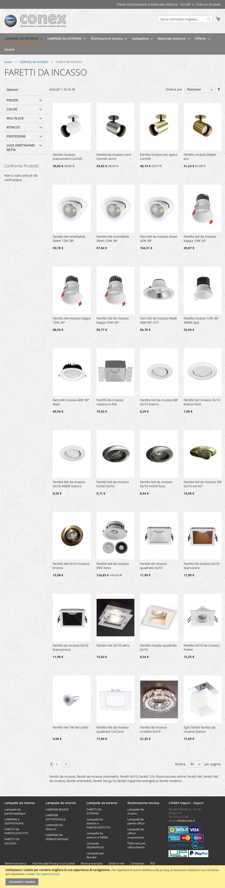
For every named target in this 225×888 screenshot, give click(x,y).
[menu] (112, 44)
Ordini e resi (116, 863)
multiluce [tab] (15, 118)
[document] (113, 876)
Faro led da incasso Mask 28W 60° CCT (158, 320)
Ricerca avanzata (92, 863)
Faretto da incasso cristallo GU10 (153, 729)
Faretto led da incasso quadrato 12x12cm (112, 729)
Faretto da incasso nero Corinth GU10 (113, 156)
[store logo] (35, 21)
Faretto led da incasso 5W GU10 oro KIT (202, 484)
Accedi (185, 4)
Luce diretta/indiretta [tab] (21, 147)
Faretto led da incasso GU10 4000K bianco (69, 484)
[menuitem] (22, 38)
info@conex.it (186, 821)
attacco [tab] (13, 127)
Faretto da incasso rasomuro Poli (109, 402)
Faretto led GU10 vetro (112, 645)
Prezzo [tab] (12, 100)
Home (8, 62)
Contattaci (137, 863)
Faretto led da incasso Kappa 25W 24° (112, 320)
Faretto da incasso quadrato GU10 (153, 566)
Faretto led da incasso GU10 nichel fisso (156, 484)
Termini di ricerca (15, 863)
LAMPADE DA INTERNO (34, 62)
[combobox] (185, 19)
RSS (152, 863)
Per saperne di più (47, 874)
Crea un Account (208, 4)
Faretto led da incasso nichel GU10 (112, 484)
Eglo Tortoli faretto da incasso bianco (199, 729)
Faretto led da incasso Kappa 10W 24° (200, 238)
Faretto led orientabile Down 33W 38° (112, 238)
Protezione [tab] (16, 136)
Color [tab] (12, 109)
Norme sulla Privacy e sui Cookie (54, 863)
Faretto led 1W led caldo (70, 727)
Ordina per (174, 89)
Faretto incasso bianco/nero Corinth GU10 (67, 158)
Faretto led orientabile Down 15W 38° (69, 238)
